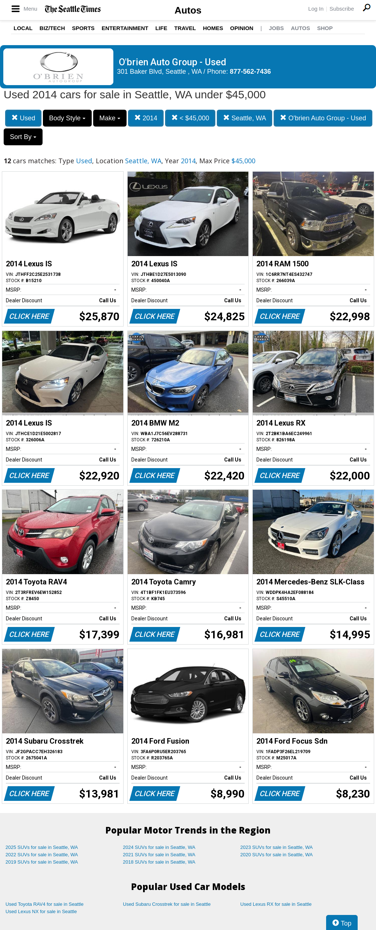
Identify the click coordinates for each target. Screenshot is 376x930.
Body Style (67, 118)
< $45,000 (190, 118)
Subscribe (341, 9)
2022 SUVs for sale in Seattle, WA (42, 854)
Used (23, 118)
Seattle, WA (244, 118)
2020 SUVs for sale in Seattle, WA (276, 854)
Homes (213, 28)
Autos (188, 10)
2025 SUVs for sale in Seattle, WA (42, 847)
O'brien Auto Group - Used (323, 118)
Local (23, 28)
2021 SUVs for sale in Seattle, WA (159, 854)
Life (161, 28)
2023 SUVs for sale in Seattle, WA (276, 847)
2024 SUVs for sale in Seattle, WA (159, 847)
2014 (145, 118)
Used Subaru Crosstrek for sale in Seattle (167, 904)
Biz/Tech (52, 28)
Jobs (276, 28)
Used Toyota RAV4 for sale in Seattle (45, 904)
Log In (316, 9)
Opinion (241, 28)
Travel (185, 28)
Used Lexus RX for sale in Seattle (275, 904)
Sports (83, 28)
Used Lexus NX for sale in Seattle (41, 911)
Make (109, 118)
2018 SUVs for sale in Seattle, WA (159, 862)
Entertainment (125, 28)
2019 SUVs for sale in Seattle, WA (42, 862)
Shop (325, 28)
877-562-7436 (250, 71)
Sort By (23, 137)
